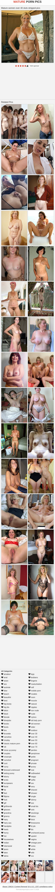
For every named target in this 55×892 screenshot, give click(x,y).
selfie (31, 780)
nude (31, 714)
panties (32, 750)
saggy (32, 777)
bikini (4, 711)
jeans (4, 849)
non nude (33, 711)
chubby (5, 740)
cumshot (6, 760)
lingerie (32, 681)
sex (31, 783)
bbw (4, 691)
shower (32, 793)
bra (4, 730)
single (32, 796)
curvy (4, 767)
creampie (6, 757)
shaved (32, 790)
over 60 (32, 744)
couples (5, 753)
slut (31, 803)
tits (30, 829)
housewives (7, 839)
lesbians (33, 677)
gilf (3, 803)
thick (31, 820)
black (4, 714)
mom (31, 697)
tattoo (32, 816)
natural (32, 704)
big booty (6, 704)
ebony (5, 777)
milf (31, 687)
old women (34, 724)
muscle (32, 701)
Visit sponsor (34, 66)
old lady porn (35, 720)
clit (3, 747)
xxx (31, 856)
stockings (33, 813)
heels (4, 829)
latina (4, 856)
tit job (32, 826)
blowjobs (6, 720)
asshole (5, 687)
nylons (32, 717)
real (31, 770)
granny (5, 816)
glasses (5, 810)
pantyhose (34, 753)
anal (4, 677)
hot (3, 836)
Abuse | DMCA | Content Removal (14, 887)
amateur (6, 674)
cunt (4, 763)
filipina (5, 796)
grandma (6, 813)
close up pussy (8, 750)
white (31, 849)
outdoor (32, 730)
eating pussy (7, 773)
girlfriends (6, 806)
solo (31, 810)
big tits (5, 707)
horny (4, 833)
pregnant (33, 760)
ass (4, 684)
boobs (5, 724)
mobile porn (34, 691)
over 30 (32, 734)
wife (31, 853)
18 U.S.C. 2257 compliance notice (40, 887)
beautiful (6, 697)
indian (5, 843)
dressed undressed (10, 770)
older (31, 727)
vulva (31, 846)
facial (4, 787)
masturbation (35, 684)
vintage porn (34, 843)
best (4, 701)
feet (4, 793)
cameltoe (6, 737)
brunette (6, 734)
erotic (4, 780)
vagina (32, 839)
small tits (33, 806)
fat (3, 790)
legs (31, 674)
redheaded (34, 773)
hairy (4, 820)
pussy (32, 767)
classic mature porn (10, 744)
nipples (32, 707)
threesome (34, 823)
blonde (5, 717)
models (32, 694)
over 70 (32, 747)
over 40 (32, 737)
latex (4, 853)
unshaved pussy (36, 833)
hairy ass (6, 823)
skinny (32, 800)
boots (4, 727)
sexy (31, 787)
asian (4, 681)
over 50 (32, 740)
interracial (6, 846)
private (32, 763)
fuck (4, 800)
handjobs (6, 826)
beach (5, 694)
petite (32, 757)
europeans (7, 783)
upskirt (32, 836)
